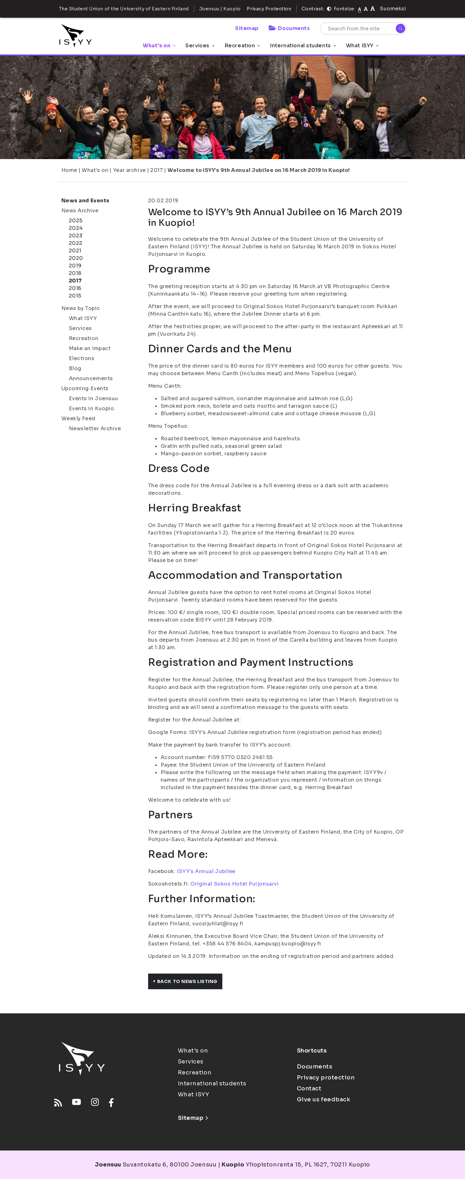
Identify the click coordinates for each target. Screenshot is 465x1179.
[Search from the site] (363, 28)
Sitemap (247, 28)
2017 (156, 170)
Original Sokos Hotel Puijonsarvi (234, 884)
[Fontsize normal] (359, 8)
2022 (76, 243)
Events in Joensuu (94, 398)
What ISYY (362, 45)
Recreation (242, 45)
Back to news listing (185, 981)
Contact (309, 1088)
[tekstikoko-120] (372, 8)
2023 (76, 235)
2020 (76, 258)
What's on (159, 45)
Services (199, 45)
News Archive (80, 210)
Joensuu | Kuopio (220, 9)
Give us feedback (323, 1099)
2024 (76, 228)
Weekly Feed (78, 418)
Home (69, 170)
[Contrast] (329, 9)
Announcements (91, 378)
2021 (75, 250)
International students (303, 45)
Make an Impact (90, 348)
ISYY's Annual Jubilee (206, 871)
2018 (75, 273)
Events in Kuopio (91, 408)
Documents (289, 28)
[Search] (400, 28)
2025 (76, 220)
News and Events (85, 200)
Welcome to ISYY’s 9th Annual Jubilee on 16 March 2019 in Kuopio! (259, 170)
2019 (75, 265)
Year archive (129, 170)
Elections (82, 358)
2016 (75, 288)
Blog (75, 368)
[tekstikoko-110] (366, 8)
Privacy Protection (269, 9)
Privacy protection (326, 1077)
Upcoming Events (85, 388)
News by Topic (80, 308)
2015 (75, 295)
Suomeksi (393, 8)
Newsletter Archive (95, 428)
